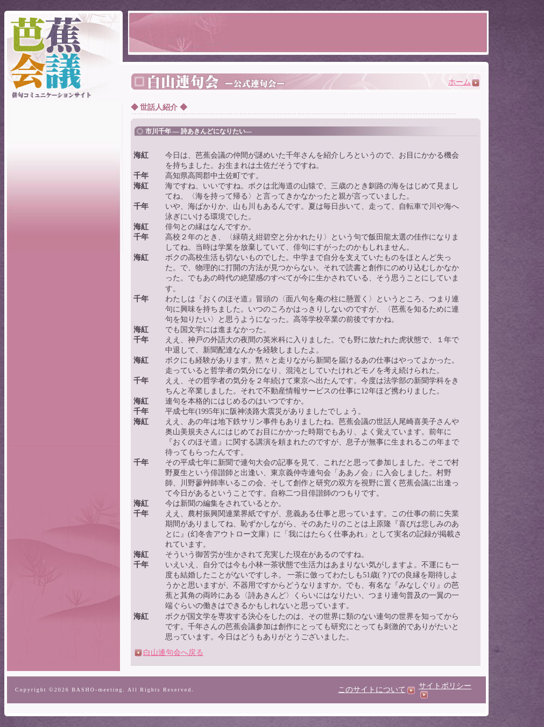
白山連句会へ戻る (169, 652)
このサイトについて (376, 690)
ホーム (463, 82)
